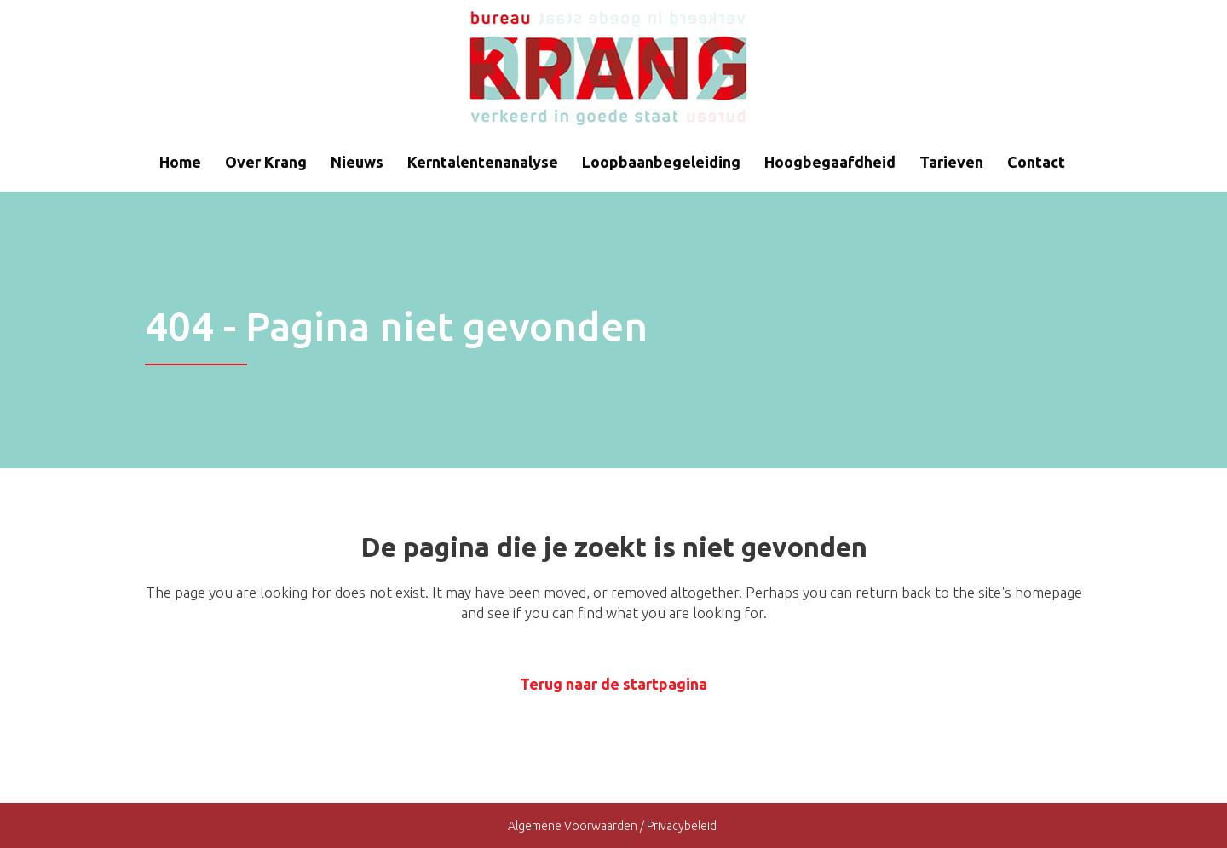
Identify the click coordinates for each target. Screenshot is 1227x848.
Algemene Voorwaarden (572, 826)
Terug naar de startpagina (613, 683)
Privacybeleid (683, 826)
